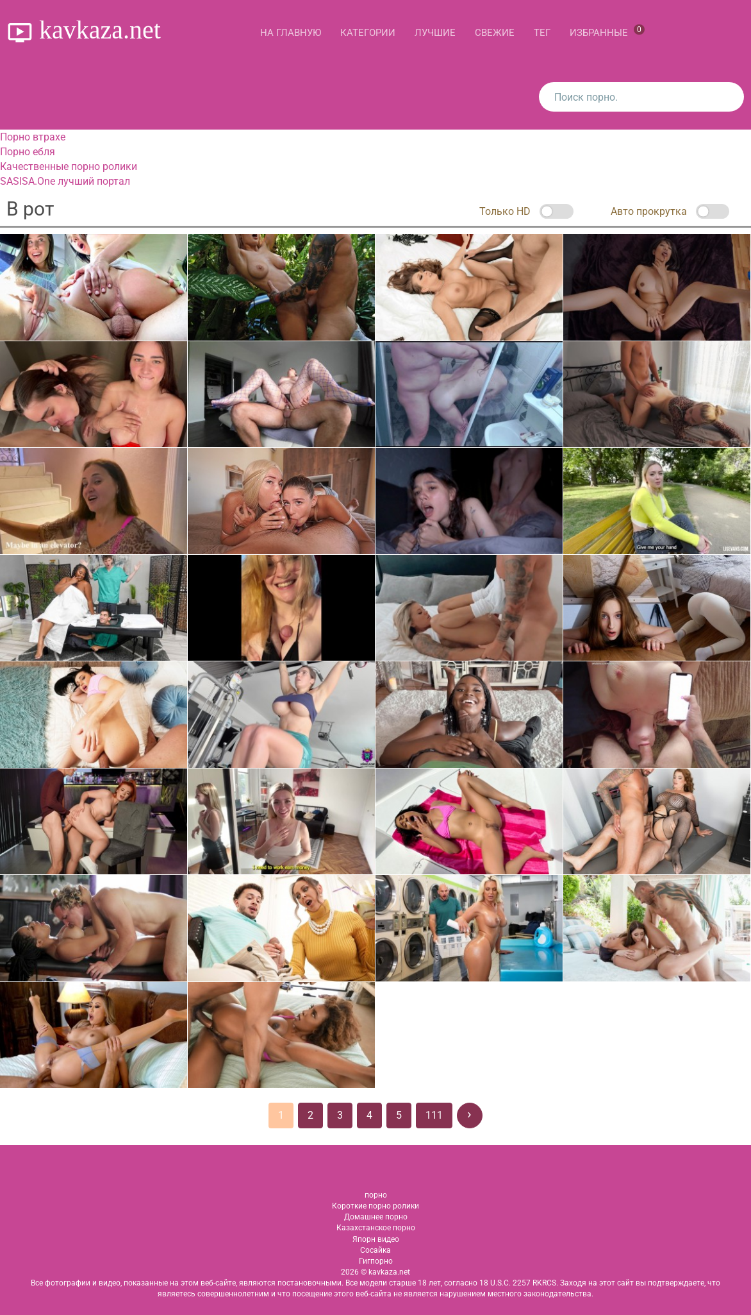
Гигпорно (376, 1261)
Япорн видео (375, 1239)
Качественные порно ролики (68, 166)
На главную (290, 32)
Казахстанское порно (375, 1227)
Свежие (495, 32)
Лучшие (435, 32)
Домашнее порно (376, 1216)
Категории (367, 32)
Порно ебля (27, 152)
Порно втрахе (32, 137)
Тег (542, 32)
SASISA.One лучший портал (65, 181)
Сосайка (375, 1250)
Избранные (607, 31)
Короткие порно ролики (375, 1205)
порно (376, 1195)
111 (434, 1115)
